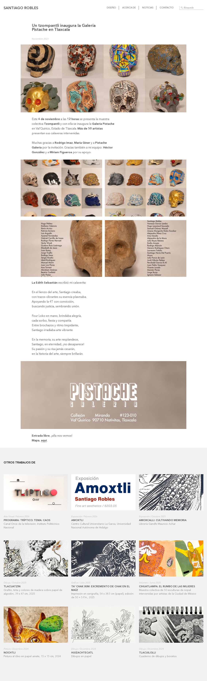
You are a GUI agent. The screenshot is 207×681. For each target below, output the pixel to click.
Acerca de (129, 8)
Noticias (147, 8)
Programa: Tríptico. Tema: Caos (27, 520)
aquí (44, 440)
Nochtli (10, 652)
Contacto (167, 8)
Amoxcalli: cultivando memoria (163, 520)
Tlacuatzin (12, 586)
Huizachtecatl (82, 652)
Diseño (111, 8)
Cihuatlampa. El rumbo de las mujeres (167, 586)
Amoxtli (77, 520)
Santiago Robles (21, 8)
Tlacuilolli (147, 652)
